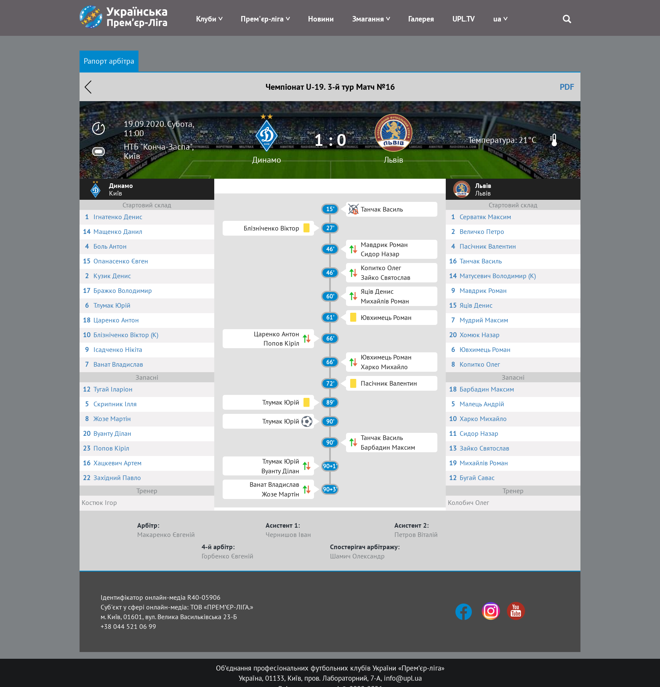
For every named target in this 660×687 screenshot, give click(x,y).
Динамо (266, 159)
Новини (321, 19)
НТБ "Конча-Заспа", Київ (158, 151)
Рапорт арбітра (109, 61)
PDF (567, 86)
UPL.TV (463, 19)
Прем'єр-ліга (262, 19)
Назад (88, 86)
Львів (393, 159)
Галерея (421, 19)
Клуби (206, 19)
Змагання (368, 19)
